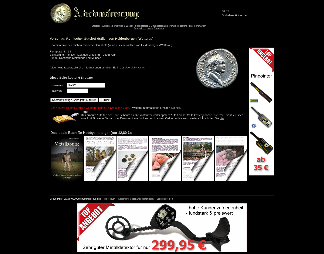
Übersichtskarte (134, 67)
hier (178, 107)
